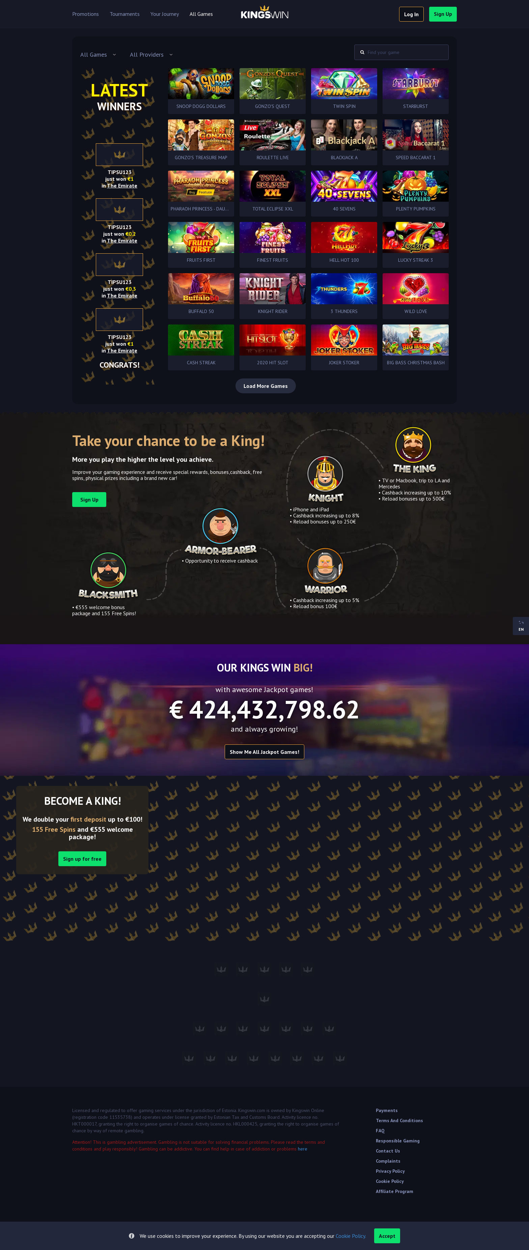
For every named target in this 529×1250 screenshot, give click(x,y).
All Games (201, 14)
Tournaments (125, 14)
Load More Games (266, 385)
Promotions (85, 14)
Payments (387, 1110)
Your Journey (164, 14)
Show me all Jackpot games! (264, 751)
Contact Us (388, 1151)
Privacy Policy (390, 1171)
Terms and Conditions (399, 1120)
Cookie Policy (390, 1181)
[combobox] (98, 54)
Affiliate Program (394, 1191)
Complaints (388, 1161)
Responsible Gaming (398, 1141)
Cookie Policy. (351, 1235)
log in (411, 14)
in (119, 185)
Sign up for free (82, 858)
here (302, 1149)
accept (387, 1235)
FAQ (380, 1131)
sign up (443, 13)
